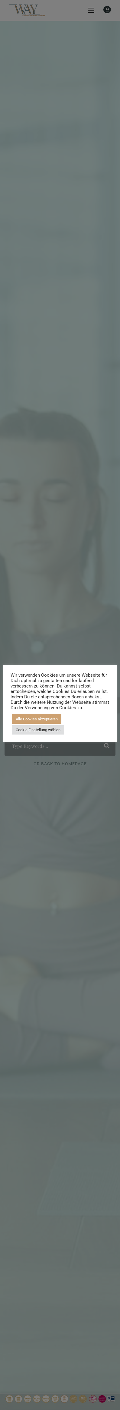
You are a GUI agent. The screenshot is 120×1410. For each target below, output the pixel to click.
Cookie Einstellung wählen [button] (38, 730)
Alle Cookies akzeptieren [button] (37, 719)
